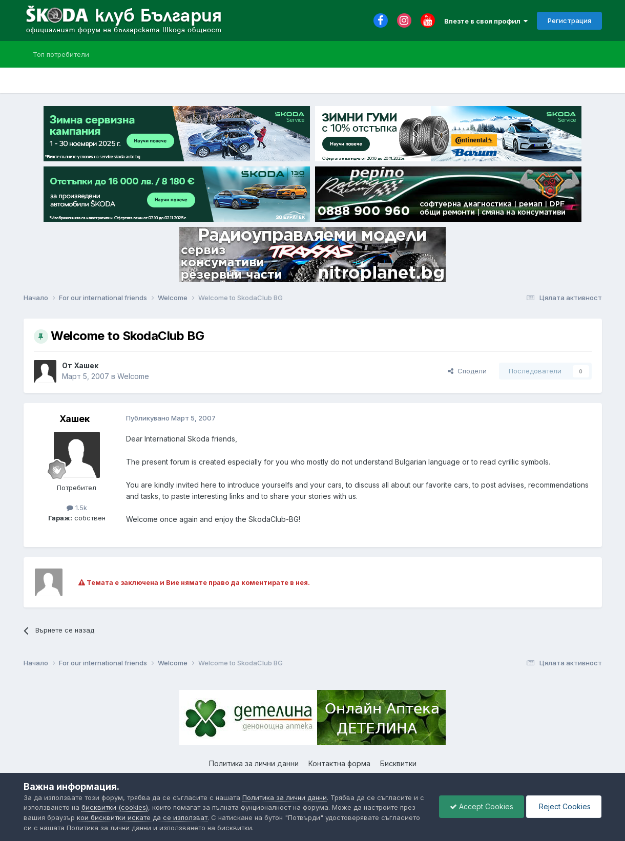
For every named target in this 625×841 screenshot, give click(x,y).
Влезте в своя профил (486, 21)
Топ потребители (61, 54)
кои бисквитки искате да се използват (142, 817)
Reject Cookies (564, 806)
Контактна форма (339, 763)
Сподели (467, 371)
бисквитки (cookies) (114, 807)
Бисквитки (398, 763)
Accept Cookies (481, 806)
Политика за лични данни (254, 763)
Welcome (133, 376)
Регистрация (569, 20)
